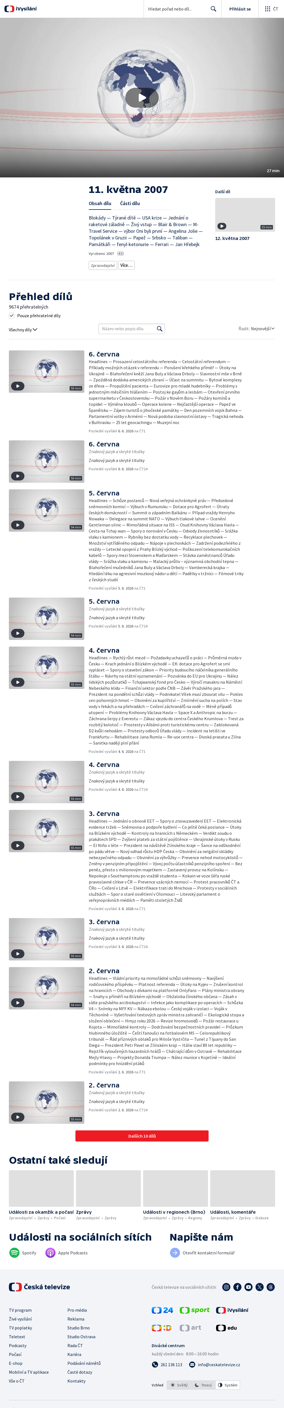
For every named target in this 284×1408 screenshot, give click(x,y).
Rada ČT (75, 1343)
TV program (20, 1308)
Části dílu (130, 203)
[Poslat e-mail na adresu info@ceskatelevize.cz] (214, 1362)
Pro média (77, 1308)
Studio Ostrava (81, 1334)
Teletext (17, 1334)
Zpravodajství (102, 264)
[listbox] (203, 1383)
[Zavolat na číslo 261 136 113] (167, 1362)
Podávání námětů (84, 1361)
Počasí (15, 1352)
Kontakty (76, 1379)
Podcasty (17, 1343)
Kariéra (74, 1352)
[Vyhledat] (160, 327)
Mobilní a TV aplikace (29, 1370)
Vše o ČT (17, 1379)
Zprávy (125, 264)
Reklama (75, 1317)
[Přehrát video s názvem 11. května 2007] (142, 98)
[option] (179, 1383)
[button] (142, 97)
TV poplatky (20, 1326)
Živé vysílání (20, 1317)
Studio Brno (78, 1326)
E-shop (15, 1361)
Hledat (212, 11)
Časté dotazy (79, 1370)
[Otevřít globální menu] (271, 9)
